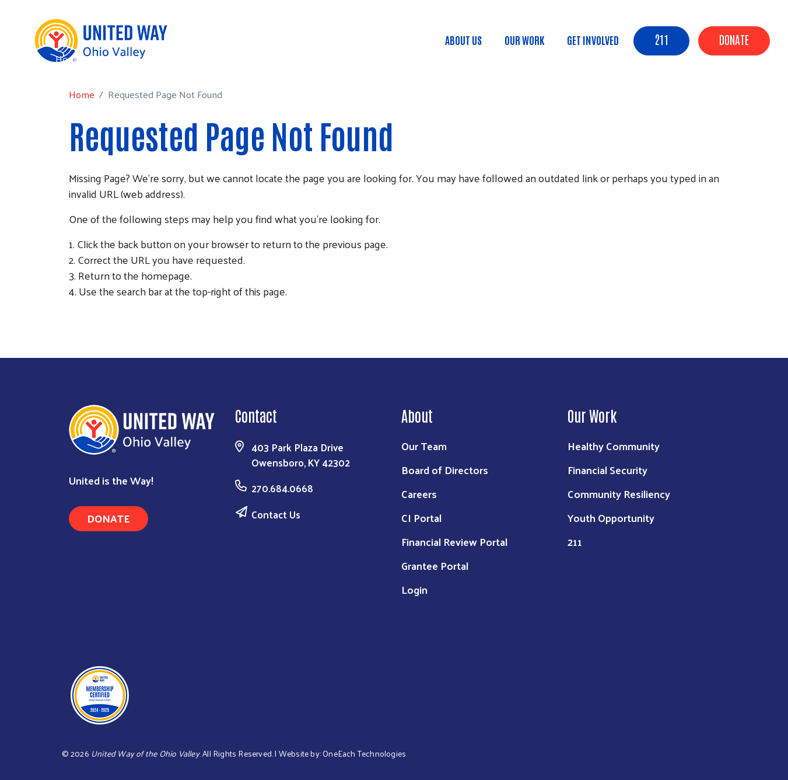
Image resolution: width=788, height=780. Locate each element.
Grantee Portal (434, 565)
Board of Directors (444, 470)
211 (661, 39)
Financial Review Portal (454, 541)
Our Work (524, 40)
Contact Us (275, 514)
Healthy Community (614, 446)
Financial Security (607, 470)
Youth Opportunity (611, 518)
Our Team (424, 446)
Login (414, 589)
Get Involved (593, 40)
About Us (463, 40)
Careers (419, 494)
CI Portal (421, 518)
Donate (734, 39)
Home (68, 58)
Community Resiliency (619, 494)
